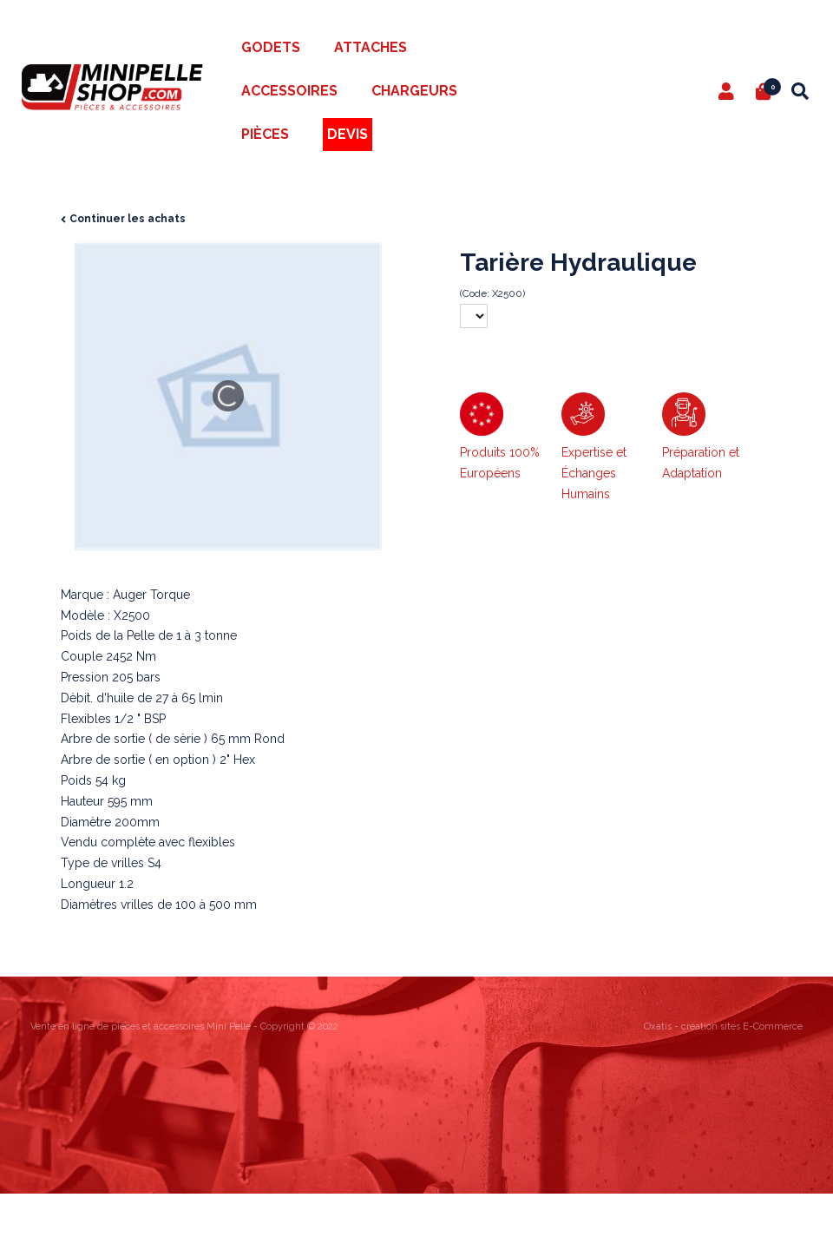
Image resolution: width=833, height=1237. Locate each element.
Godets (270, 47)
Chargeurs (414, 90)
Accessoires (289, 90)
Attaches (370, 47)
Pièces (265, 134)
